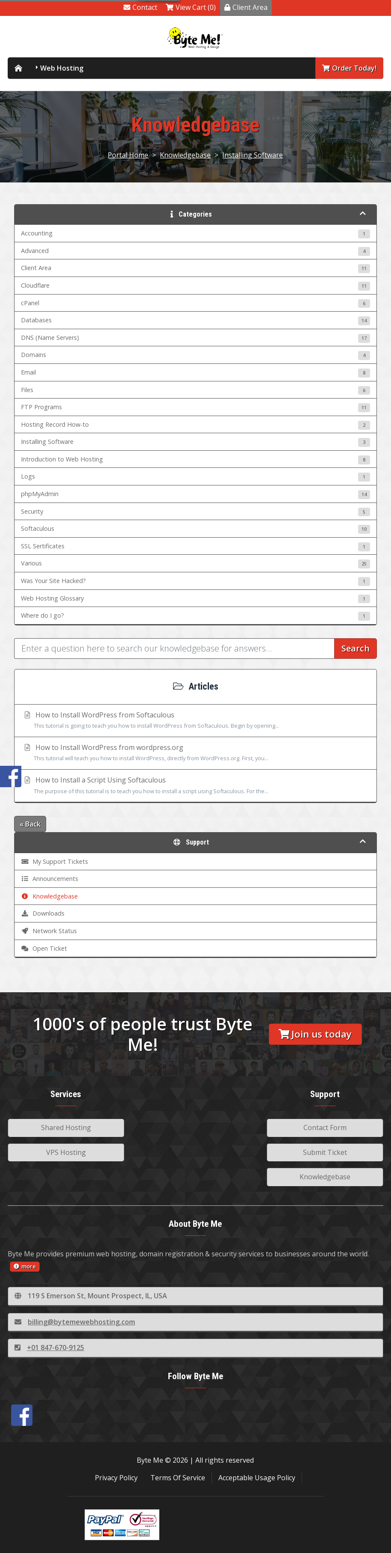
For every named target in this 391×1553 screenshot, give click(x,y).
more (25, 1266)
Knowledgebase (185, 155)
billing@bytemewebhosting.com (75, 1322)
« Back (30, 824)
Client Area (246, 7)
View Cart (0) (191, 7)
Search (355, 648)
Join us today (315, 1034)
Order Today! (349, 68)
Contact (140, 7)
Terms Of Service (177, 1477)
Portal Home (128, 155)
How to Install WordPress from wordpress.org (195, 753)
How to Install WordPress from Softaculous (195, 721)
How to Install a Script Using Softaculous (195, 786)
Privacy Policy (116, 1477)
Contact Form (325, 1127)
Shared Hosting (66, 1127)
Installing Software (252, 155)
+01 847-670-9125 (49, 1347)
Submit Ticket (325, 1152)
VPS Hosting (66, 1152)
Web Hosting (61, 68)
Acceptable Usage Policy (256, 1477)
